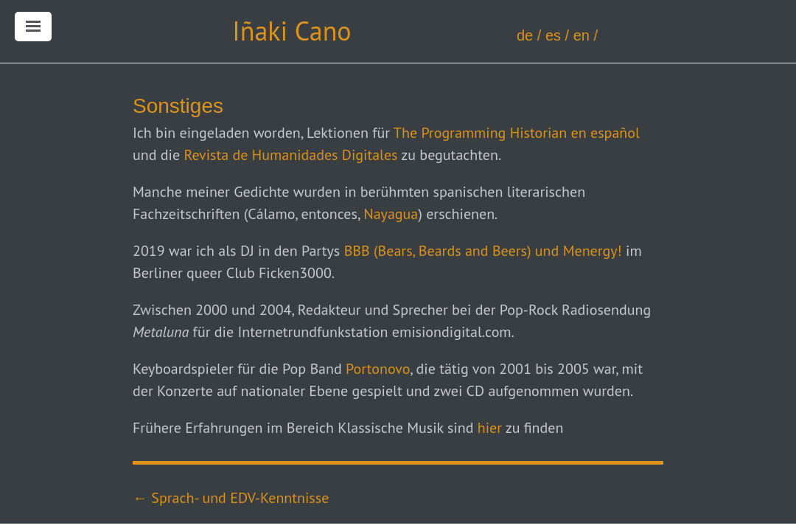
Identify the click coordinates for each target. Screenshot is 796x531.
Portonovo (378, 368)
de (525, 35)
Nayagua (390, 213)
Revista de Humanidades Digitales (290, 154)
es (553, 35)
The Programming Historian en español (517, 132)
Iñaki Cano (291, 30)
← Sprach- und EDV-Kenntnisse (231, 497)
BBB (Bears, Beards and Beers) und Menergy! (483, 250)
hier (490, 427)
